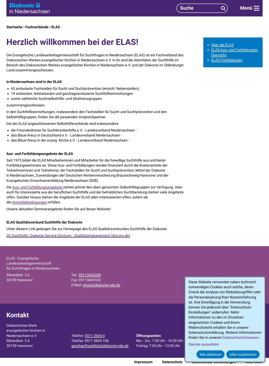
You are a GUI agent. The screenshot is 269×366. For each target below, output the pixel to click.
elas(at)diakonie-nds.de (101, 285)
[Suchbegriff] (202, 8)
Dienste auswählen (203, 344)
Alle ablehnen (210, 354)
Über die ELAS (222, 45)
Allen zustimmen (243, 354)
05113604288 (90, 275)
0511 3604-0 (95, 336)
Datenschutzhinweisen (241, 337)
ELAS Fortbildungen (227, 60)
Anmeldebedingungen (29, 202)
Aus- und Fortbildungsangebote (37, 187)
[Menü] (249, 8)
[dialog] (225, 319)
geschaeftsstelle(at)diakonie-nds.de (100, 346)
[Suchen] (223, 8)
